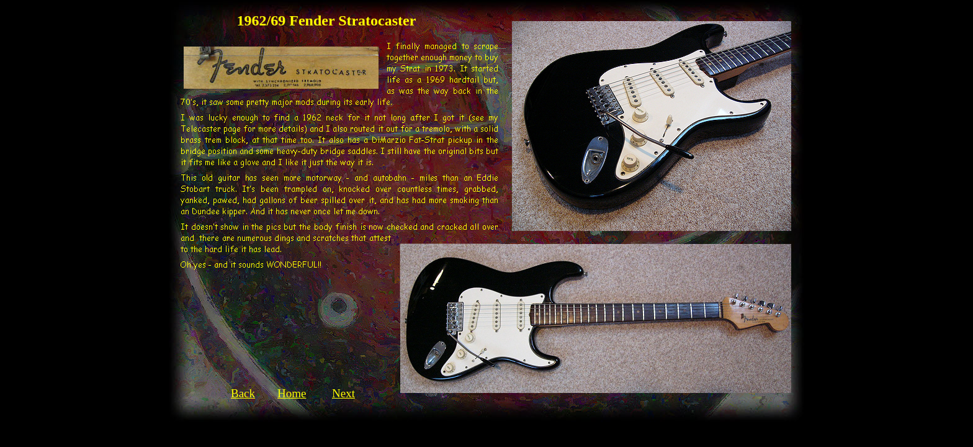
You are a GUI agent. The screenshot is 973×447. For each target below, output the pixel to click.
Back (243, 393)
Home (291, 393)
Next (343, 393)
